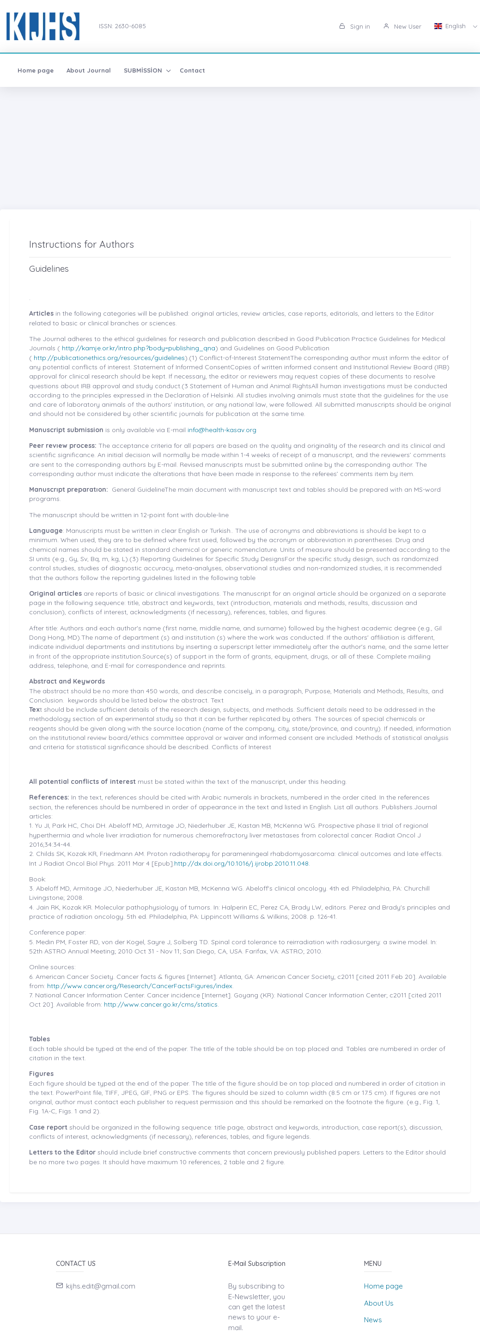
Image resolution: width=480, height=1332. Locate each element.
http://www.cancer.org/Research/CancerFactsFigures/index (139, 986)
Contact (192, 70)
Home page (36, 70)
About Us (379, 1303)
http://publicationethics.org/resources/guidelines (108, 358)
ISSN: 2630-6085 (122, 26)
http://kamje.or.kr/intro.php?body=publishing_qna (137, 348)
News (373, 1319)
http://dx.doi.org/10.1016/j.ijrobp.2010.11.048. (242, 863)
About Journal (89, 70)
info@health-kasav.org (222, 430)
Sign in (354, 26)
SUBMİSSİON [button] (144, 70)
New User (402, 26)
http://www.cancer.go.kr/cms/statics (161, 1004)
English (451, 26)
